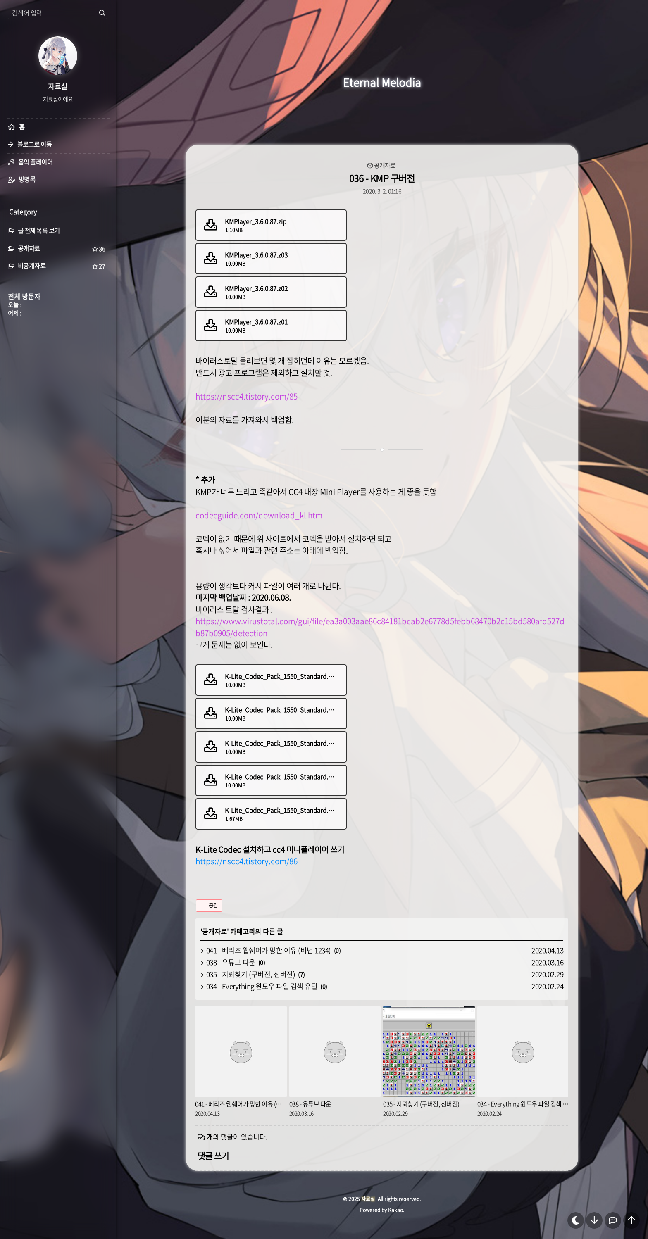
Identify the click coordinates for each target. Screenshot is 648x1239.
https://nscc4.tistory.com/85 (246, 396)
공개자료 (384, 165)
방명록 (27, 179)
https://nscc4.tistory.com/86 (246, 861)
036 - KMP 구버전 (382, 178)
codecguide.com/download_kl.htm (258, 515)
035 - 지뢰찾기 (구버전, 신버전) (250, 974)
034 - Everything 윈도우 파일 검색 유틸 (262, 986)
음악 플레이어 (35, 161)
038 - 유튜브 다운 (230, 962)
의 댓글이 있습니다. (237, 1136)
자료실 (368, 1199)
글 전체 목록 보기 (34, 230)
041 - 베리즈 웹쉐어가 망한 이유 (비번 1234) (268, 950)
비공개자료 (57, 266)
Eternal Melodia (382, 82)
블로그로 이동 (34, 144)
